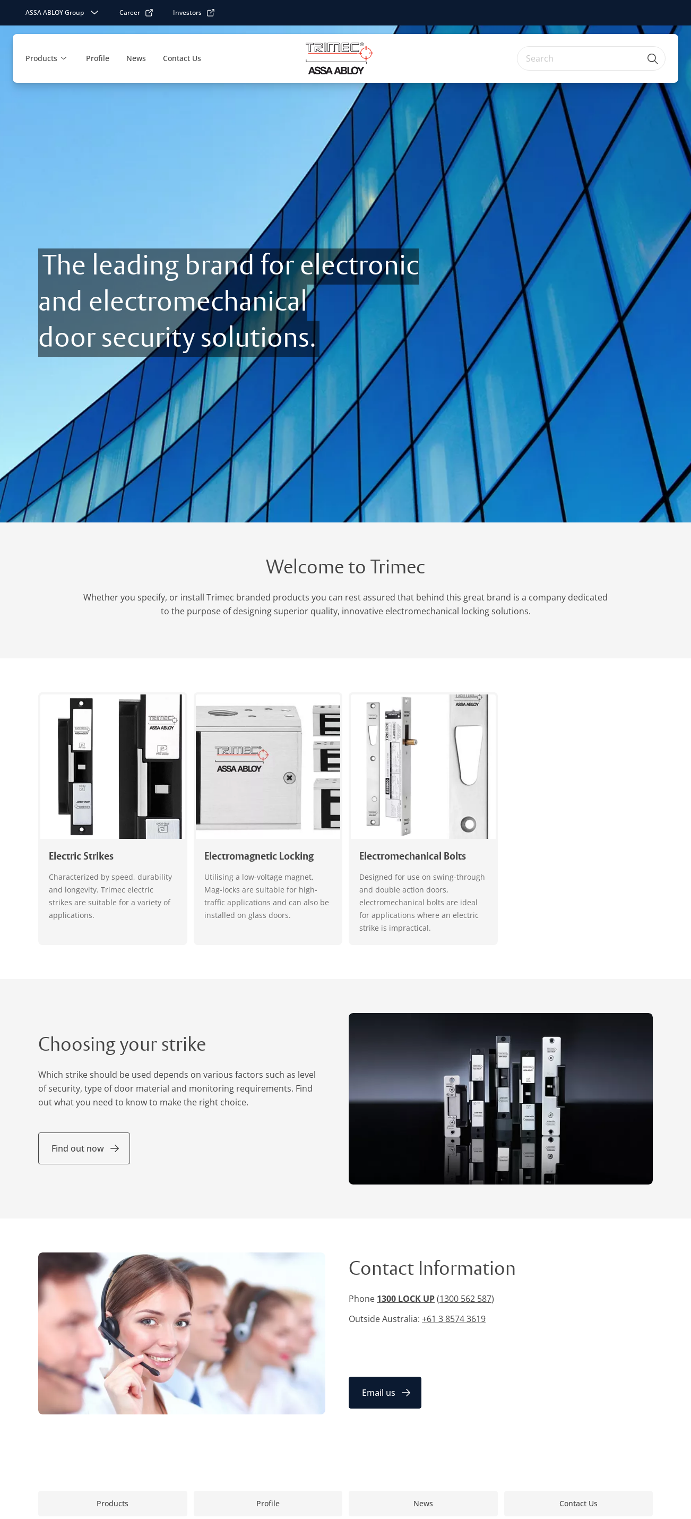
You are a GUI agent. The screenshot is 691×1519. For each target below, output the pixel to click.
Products (41, 58)
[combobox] (591, 58)
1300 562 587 (465, 1299)
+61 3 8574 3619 (454, 1319)
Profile (97, 58)
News (136, 58)
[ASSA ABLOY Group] (63, 12)
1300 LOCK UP (406, 1299)
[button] (63, 58)
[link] (136, 12)
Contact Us (182, 58)
